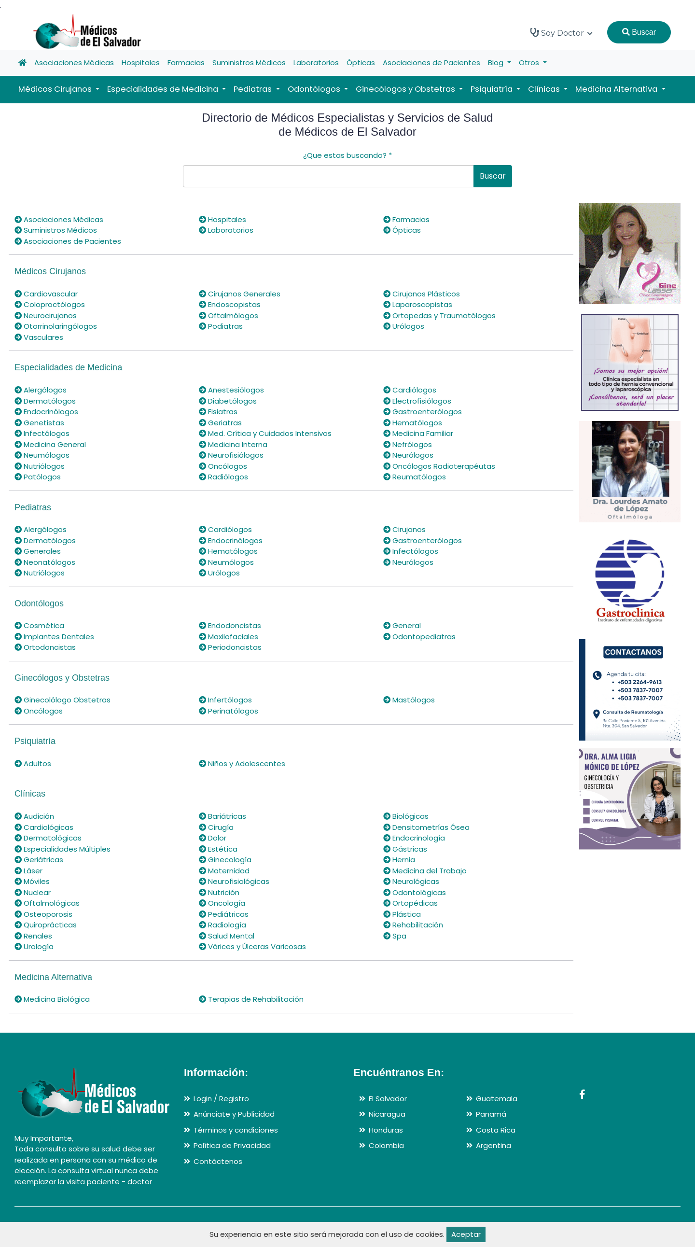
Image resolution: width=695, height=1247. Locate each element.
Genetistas (39, 423)
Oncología (222, 903)
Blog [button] (496, 62)
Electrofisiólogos (417, 401)
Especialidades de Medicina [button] (163, 89)
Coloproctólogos (49, 304)
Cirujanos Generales (239, 294)
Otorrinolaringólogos (55, 326)
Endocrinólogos (46, 411)
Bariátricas (222, 816)
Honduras (386, 1130)
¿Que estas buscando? (347, 155)
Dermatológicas (48, 838)
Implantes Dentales (54, 636)
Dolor (212, 838)
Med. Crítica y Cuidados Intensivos (265, 433)
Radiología (222, 925)
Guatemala (496, 1098)
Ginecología (225, 860)
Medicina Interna (233, 444)
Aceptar (466, 1234)
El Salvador (388, 1098)
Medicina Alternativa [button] (617, 89)
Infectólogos (42, 433)
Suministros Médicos (249, 62)
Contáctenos (218, 1161)
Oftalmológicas (47, 903)
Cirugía (216, 827)
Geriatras (220, 423)
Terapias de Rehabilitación (251, 999)
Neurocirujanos (45, 315)
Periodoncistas (230, 647)
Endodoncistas (230, 625)
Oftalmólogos (228, 315)
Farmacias (186, 62)
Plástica (402, 914)
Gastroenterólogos (422, 411)
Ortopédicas (410, 903)
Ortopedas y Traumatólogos (439, 315)
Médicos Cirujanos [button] (56, 89)
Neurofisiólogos (231, 455)
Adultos (32, 763)
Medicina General (50, 444)
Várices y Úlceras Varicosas (252, 946)
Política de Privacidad (232, 1145)
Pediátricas (224, 914)
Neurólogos (408, 455)
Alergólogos (40, 390)
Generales (37, 551)
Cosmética (39, 625)
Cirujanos (404, 529)
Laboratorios (316, 62)
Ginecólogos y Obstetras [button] (406, 89)
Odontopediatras (419, 636)
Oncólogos (223, 466)
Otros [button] (530, 62)
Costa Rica (495, 1130)
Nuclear (32, 892)
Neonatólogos (44, 562)
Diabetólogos (228, 401)
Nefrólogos (407, 444)
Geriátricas (38, 860)
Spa (394, 936)
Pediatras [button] (254, 89)
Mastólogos (409, 700)
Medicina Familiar (418, 433)
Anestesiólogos (231, 390)
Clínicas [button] (545, 89)
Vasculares (38, 337)
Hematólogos (412, 423)
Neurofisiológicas (234, 881)
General (402, 625)
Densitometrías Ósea (426, 827)
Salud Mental (226, 936)
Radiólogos (223, 477)
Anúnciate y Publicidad (234, 1114)
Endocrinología (414, 838)
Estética (218, 849)
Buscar (639, 32)
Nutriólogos (39, 466)
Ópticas (361, 62)
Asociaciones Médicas (74, 62)
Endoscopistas (230, 304)
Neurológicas (411, 881)
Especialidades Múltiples (62, 849)
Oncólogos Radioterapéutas (439, 466)
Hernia (399, 860)
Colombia (386, 1145)
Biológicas (406, 816)
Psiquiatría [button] (492, 89)
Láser (28, 871)
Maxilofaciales (228, 636)
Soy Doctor (561, 33)
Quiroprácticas (45, 925)
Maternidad (224, 871)
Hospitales (141, 62)
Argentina (493, 1145)
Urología (34, 946)
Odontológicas (414, 892)
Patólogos (37, 477)
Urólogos (403, 326)
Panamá (491, 1114)
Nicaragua (387, 1114)
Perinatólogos (228, 711)
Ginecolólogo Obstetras (62, 700)
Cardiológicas (43, 827)
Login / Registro (221, 1098)
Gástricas (405, 849)
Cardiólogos (409, 390)
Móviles (32, 881)
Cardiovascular (46, 294)
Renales (33, 936)
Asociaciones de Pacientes (431, 62)
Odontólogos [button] (315, 89)
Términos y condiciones (236, 1130)
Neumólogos (42, 455)
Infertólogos (225, 700)
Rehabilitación (413, 925)
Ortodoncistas (45, 647)
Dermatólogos (45, 401)
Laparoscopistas (417, 304)
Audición (34, 816)
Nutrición (219, 892)
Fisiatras (218, 411)
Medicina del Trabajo (425, 871)
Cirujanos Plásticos (421, 294)
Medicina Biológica (52, 999)
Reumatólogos (414, 477)
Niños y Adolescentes (242, 763)
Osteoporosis (43, 914)
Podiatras (221, 326)
